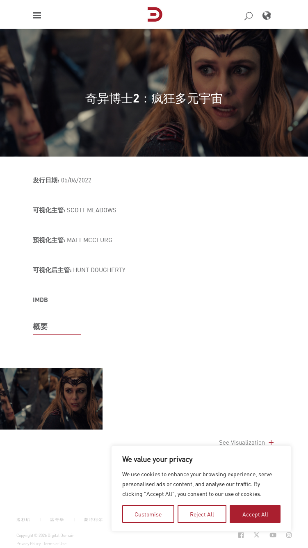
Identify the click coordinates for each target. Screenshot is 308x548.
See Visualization (247, 442)
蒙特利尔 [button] (93, 519)
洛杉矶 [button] (23, 519)
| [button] (40, 519)
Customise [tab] (148, 514)
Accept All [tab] (255, 514)
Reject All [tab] (202, 514)
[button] (37, 15)
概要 (40, 326)
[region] (201, 489)
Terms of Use (54, 543)
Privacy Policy (28, 543)
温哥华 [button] (57, 519)
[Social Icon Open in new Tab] (241, 535)
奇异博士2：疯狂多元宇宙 (154, 98)
